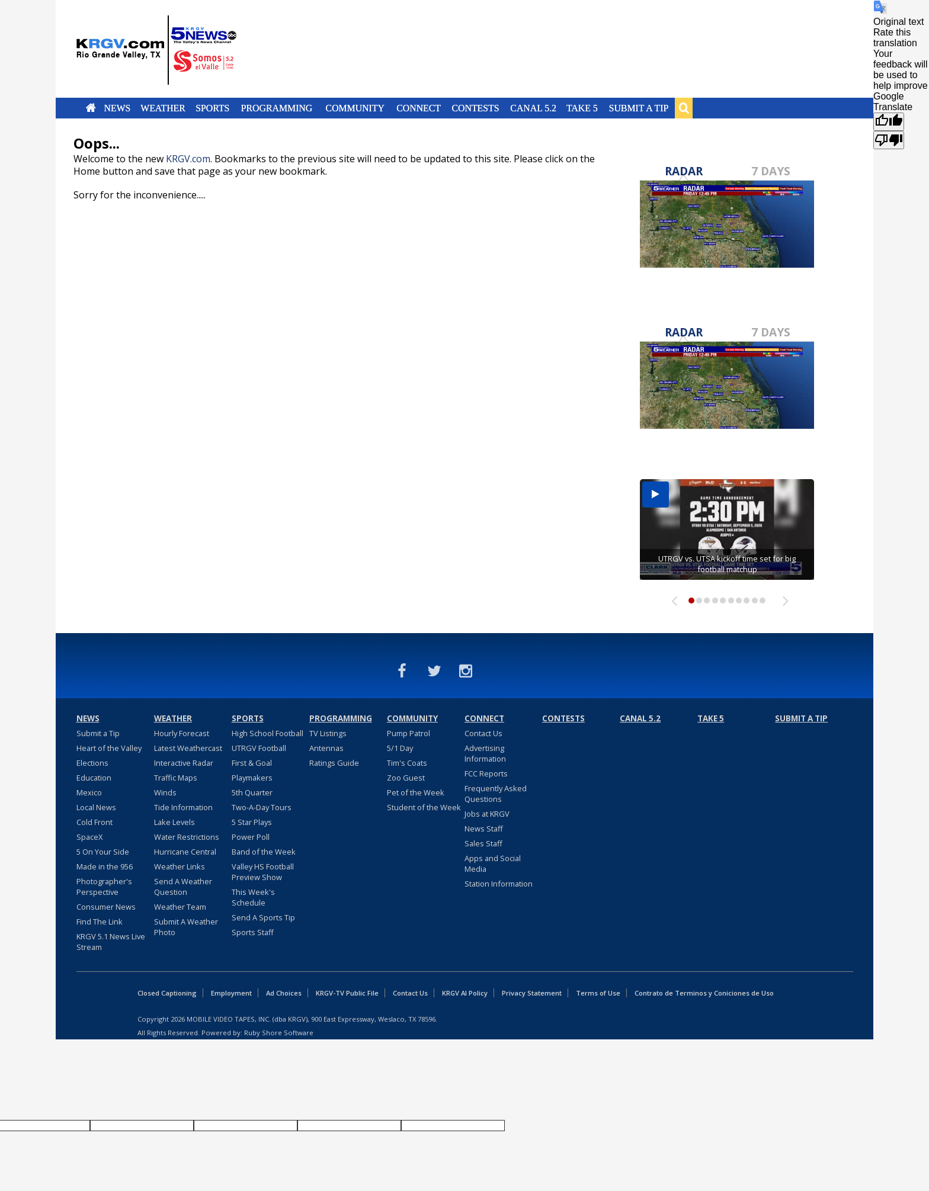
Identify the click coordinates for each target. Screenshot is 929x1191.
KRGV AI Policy (465, 992)
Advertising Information (485, 753)
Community (355, 108)
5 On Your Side (102, 851)
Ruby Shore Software (278, 1032)
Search (683, 108)
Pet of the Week (415, 792)
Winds (165, 792)
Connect (418, 108)
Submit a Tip (638, 108)
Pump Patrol (408, 733)
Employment (231, 992)
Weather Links (179, 866)
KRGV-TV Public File (347, 992)
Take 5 (582, 108)
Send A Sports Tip (263, 917)
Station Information (498, 883)
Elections (92, 762)
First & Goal (252, 762)
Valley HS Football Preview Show (263, 871)
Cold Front (94, 822)
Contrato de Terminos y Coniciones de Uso (704, 992)
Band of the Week (264, 851)
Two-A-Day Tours (261, 807)
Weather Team (180, 906)
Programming (277, 108)
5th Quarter (252, 792)
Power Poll (251, 837)
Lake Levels (174, 822)
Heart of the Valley (109, 748)
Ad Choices (284, 992)
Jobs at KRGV (487, 813)
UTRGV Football (259, 748)
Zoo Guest (406, 777)
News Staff (483, 828)
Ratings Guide (334, 762)
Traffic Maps (175, 777)
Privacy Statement (532, 992)
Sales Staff (483, 843)
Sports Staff (253, 932)
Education (93, 777)
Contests (475, 108)
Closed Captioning (167, 992)
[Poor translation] (888, 140)
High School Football (267, 733)
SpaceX (89, 837)
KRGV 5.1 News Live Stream (110, 941)
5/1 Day (400, 748)
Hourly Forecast (181, 733)
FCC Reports (486, 773)
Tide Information (183, 807)
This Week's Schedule (253, 897)
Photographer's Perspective (104, 886)
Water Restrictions (186, 837)
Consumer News (106, 906)
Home (91, 108)
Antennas (326, 748)
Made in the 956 (104, 866)
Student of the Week (424, 807)
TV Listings (328, 733)
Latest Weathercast (188, 748)
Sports (212, 108)
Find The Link (99, 921)
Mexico (89, 792)
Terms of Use (598, 992)
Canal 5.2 (533, 108)
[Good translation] (888, 122)
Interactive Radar (183, 762)
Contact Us (483, 733)
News (117, 108)
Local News (96, 807)
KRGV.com (188, 158)
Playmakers (252, 777)
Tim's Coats (407, 762)
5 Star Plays (252, 822)
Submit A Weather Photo (186, 927)
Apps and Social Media (492, 863)
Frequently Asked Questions (495, 793)
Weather (162, 108)
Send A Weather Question (183, 886)
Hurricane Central (185, 851)
